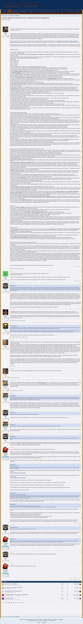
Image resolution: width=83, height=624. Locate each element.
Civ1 (59, 11)
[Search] (77, 11)
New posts (4, 13)
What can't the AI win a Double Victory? (13, 591)
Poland (8, 37)
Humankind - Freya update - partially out (13, 587)
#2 (80, 271)
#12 (80, 434)
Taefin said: (13, 424)
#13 (80, 447)
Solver (78, 592)
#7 (80, 368)
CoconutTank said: (14, 527)
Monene (6, 599)
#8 (80, 380)
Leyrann (6, 595)
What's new (15, 11)
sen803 (6, 585)
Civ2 (55, 11)
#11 (80, 422)
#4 (80, 309)
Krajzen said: (13, 285)
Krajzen (3, 19)
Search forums (9, 13)
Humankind (13, 588)
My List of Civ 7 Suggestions (11, 584)
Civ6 (40, 11)
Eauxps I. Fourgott (76, 595)
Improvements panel (9, 598)
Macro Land (7, 549)
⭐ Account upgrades (16, 13)
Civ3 (51, 11)
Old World (14, 592)
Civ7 (36, 11)
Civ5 (44, 11)
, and (18, 268)
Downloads (23, 11)
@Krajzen (19, 358)
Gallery (31, 11)
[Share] (79, 27)
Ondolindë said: (13, 325)
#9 (80, 393)
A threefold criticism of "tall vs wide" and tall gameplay (16, 594)
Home (5, 11)
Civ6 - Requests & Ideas (16, 599)
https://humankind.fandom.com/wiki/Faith (18, 472)
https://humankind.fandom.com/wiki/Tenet (18, 477)
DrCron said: (13, 412)
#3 (80, 283)
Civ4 (48, 11)
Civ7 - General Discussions (16, 585)
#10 (80, 410)
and (15, 377)
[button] (19, 11)
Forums (9, 11)
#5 (80, 323)
